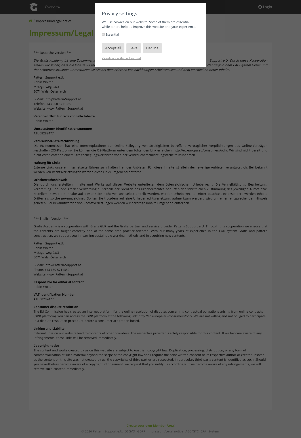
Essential (110, 34)
